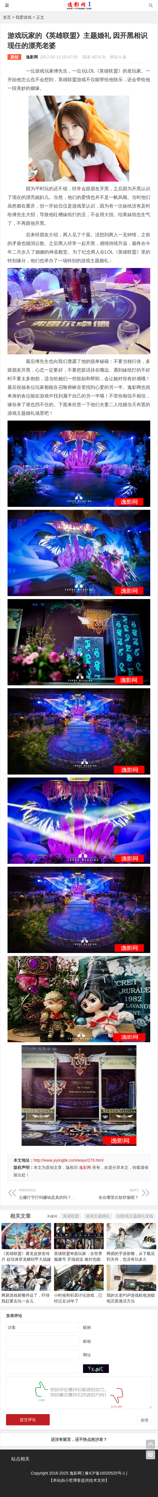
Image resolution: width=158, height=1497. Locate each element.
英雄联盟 (71, 1216)
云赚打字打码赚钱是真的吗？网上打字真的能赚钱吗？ (67, 1193)
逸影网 (32, 57)
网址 (87, 1355)
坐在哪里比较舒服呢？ (109, 1193)
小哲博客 (73, 1480)
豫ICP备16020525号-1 (105, 1473)
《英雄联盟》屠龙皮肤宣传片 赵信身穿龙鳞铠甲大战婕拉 (26, 1259)
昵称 (87, 1327)
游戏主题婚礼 (98, 1216)
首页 (7, 17)
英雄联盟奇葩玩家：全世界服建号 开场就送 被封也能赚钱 (78, 1259)
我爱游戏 (24, 17)
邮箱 (87, 1341)
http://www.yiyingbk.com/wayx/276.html (68, 1160)
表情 (144, 1420)
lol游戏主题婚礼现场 (135, 1216)
